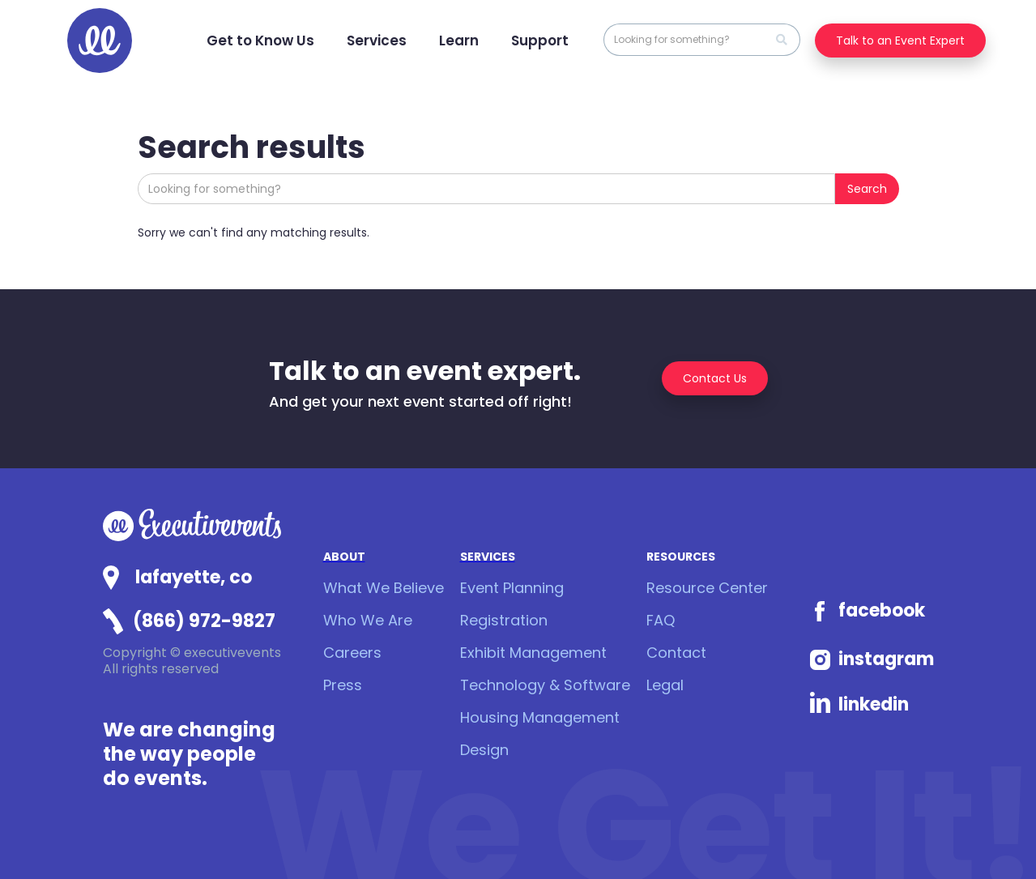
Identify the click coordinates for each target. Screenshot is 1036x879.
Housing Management (540, 717)
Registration (504, 620)
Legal (665, 685)
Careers (352, 652)
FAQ (660, 620)
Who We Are (367, 620)
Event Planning (512, 588)
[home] (99, 40)
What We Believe (383, 588)
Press (342, 685)
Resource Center (707, 588)
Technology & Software (545, 685)
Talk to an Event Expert (900, 40)
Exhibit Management (533, 652)
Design (484, 750)
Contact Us (715, 378)
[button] (260, 40)
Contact (676, 652)
